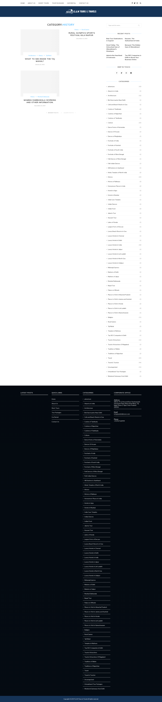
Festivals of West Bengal (124, 154)
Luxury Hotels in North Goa (124, 258)
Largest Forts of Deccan (124, 227)
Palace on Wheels (124, 290)
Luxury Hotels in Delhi (124, 240)
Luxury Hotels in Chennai (124, 236)
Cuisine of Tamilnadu (124, 109)
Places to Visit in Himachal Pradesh (124, 295)
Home (23, 3)
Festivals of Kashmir (124, 145)
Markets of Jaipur (124, 276)
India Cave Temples (124, 200)
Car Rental (71, 3)
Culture (124, 123)
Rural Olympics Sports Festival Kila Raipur (82, 34)
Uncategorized (124, 367)
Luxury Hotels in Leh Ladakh (124, 254)
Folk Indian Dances (124, 163)
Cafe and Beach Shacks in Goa (124, 104)
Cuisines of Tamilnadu (124, 118)
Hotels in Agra (124, 190)
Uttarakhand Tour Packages (124, 371)
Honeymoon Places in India (124, 186)
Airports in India (124, 91)
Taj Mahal (49, 55)
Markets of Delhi (124, 272)
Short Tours (43, 3)
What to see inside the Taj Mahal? (40, 60)
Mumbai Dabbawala (44, 97)
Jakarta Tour (124, 213)
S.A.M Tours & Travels (81, 699)
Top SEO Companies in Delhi (124, 335)
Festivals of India (124, 141)
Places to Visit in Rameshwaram (124, 313)
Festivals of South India (124, 150)
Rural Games (85, 29)
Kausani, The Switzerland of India (132, 40)
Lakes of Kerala (124, 222)
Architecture (32, 55)
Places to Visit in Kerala (124, 304)
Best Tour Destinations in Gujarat (114, 40)
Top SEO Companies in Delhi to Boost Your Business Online (133, 57)
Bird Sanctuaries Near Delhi (124, 100)
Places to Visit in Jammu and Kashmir (124, 299)
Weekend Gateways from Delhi (124, 376)
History (41, 55)
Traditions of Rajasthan (124, 353)
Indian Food (124, 209)
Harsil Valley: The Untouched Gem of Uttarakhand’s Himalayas (113, 48)
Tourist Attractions (124, 340)
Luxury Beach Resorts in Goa (124, 231)
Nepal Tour (124, 285)
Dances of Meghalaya (124, 136)
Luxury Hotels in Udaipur (124, 263)
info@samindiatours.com (122, 414)
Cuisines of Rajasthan (124, 114)
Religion (124, 317)
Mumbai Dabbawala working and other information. (40, 101)
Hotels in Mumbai (124, 195)
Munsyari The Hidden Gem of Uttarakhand (132, 46)
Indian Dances (124, 204)
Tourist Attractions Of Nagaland (124, 344)
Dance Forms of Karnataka (124, 127)
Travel (124, 358)
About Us (31, 3)
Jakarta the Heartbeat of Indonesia (114, 56)
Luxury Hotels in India (124, 245)
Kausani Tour (124, 218)
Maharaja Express (124, 267)
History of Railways (124, 181)
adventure (124, 86)
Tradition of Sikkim (124, 349)
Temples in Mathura (124, 331)
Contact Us (83, 3)
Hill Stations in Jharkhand (124, 168)
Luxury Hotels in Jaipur (124, 249)
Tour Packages (58, 3)
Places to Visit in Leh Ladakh (124, 308)
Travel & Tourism (124, 362)
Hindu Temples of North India (124, 172)
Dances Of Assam (124, 132)
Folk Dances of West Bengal (124, 159)
